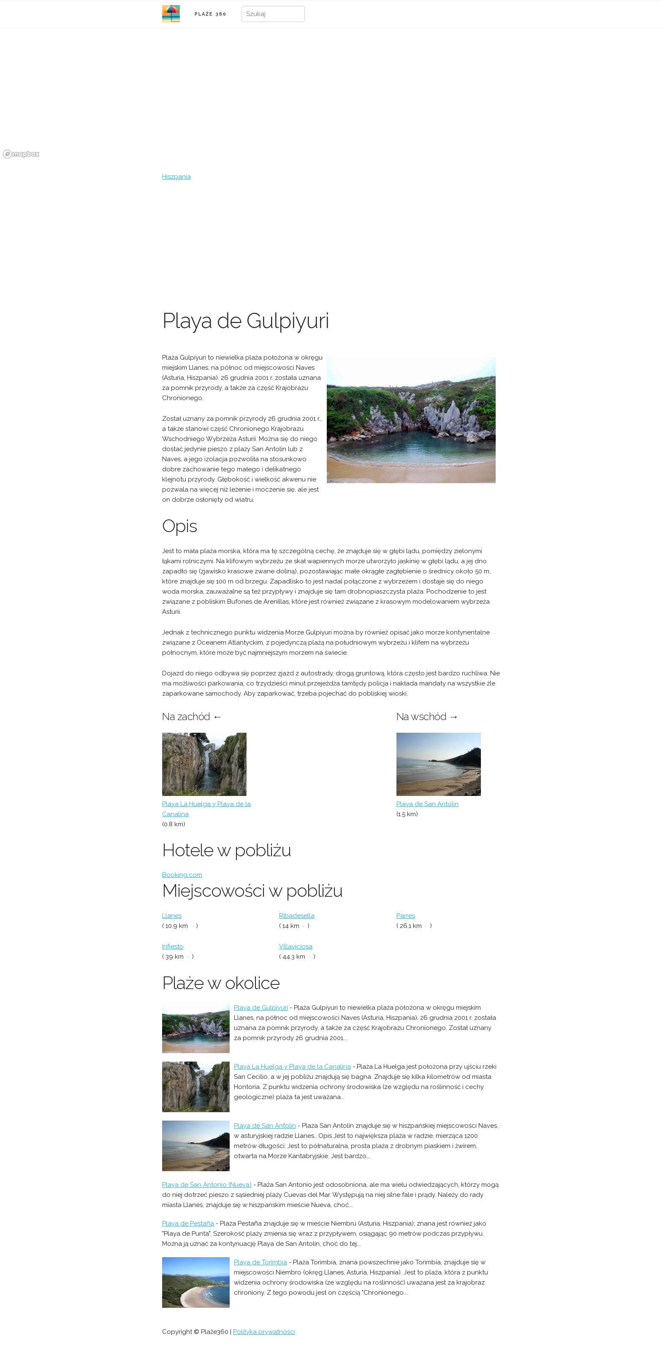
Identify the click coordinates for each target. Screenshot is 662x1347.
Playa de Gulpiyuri (261, 1007)
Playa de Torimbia (260, 1262)
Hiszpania (176, 176)
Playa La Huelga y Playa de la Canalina (292, 1066)
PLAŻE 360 (211, 14)
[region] (331, 98)
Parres (405, 916)
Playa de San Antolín (427, 804)
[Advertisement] (331, 245)
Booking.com (182, 875)
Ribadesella (297, 916)
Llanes (172, 916)
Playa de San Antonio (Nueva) (207, 1184)
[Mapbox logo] (21, 154)
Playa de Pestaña (188, 1223)
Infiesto (173, 946)
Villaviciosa (295, 946)
